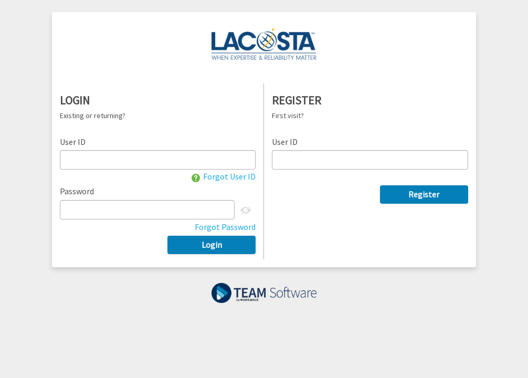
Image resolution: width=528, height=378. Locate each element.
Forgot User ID (224, 176)
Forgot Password (225, 227)
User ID (73, 141)
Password (77, 191)
